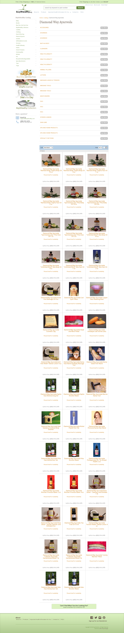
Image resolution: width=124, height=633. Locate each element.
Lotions (43, 75)
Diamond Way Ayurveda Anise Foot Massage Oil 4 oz (51, 298)
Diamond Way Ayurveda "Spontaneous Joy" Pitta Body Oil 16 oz (74, 202)
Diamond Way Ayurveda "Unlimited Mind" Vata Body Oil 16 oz (96, 234)
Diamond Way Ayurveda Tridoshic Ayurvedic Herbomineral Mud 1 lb (51, 556)
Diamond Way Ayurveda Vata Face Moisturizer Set (51, 588)
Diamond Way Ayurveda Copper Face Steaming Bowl (97, 298)
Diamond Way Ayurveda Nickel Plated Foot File (74, 427)
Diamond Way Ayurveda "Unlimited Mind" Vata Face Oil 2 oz (97, 267)
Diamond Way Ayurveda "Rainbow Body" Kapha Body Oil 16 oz (51, 170)
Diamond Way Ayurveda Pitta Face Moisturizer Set (51, 459)
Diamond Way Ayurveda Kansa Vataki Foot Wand (97, 362)
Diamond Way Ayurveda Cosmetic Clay (51, 330)
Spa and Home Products (49, 128)
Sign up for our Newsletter (98, 621)
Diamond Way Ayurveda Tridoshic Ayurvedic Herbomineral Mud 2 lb (74, 556)
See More (104, 28)
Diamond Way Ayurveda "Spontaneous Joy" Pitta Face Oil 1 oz (51, 234)
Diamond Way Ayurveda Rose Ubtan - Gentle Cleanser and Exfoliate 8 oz (51, 524)
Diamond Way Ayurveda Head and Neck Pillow (74, 330)
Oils (41, 101)
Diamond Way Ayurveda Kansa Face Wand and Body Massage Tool (74, 363)
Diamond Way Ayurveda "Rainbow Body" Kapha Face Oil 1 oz (96, 170)
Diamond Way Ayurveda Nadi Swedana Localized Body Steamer (51, 427)
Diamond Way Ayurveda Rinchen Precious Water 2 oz (51, 491)
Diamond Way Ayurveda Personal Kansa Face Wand (97, 427)
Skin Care (43, 122)
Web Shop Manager (104, 628)
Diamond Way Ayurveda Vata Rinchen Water (74, 588)
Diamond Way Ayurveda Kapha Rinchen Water (74, 395)
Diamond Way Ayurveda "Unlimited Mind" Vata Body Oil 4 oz (50, 267)
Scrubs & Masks (45, 117)
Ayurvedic (43, 33)
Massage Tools (45, 85)
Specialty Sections (47, 138)
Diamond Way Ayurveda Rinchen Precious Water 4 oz (74, 491)
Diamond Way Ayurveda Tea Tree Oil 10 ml (74, 523)
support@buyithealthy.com (27, 118)
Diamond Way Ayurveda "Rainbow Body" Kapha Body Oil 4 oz (74, 170)
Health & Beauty (46, 54)
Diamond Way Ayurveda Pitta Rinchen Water (74, 459)
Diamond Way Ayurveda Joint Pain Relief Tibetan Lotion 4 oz (51, 362)
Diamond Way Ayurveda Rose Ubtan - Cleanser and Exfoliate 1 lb (96, 492)
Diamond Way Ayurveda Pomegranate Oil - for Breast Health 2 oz (97, 460)
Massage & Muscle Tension (49, 80)
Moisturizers (45, 96)
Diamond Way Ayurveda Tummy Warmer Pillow (97, 556)
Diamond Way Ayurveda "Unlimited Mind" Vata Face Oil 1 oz (74, 267)
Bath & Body (44, 43)
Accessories (44, 27)
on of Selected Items (30, 2)
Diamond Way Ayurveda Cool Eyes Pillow (74, 298)
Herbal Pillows (45, 70)
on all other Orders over (93, 2)
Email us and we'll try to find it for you (74, 606)
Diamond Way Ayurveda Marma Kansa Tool (96, 395)
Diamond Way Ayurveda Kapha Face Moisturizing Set (51, 395)
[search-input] (59, 7)
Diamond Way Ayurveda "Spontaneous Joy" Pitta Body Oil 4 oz (97, 202)
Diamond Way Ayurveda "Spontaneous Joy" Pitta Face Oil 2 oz (74, 234)
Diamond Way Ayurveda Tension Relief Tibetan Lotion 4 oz (97, 524)
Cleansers (43, 48)
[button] (64, 8)
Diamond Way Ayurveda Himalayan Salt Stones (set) (96, 330)
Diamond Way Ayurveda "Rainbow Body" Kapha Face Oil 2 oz (50, 202)
